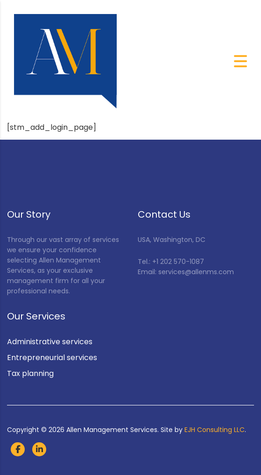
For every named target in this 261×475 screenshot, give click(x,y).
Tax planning (30, 373)
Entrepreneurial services (52, 357)
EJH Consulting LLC (214, 429)
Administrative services (49, 341)
